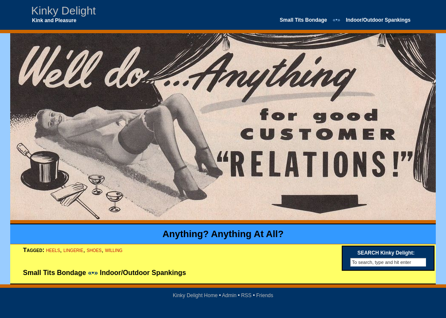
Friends (264, 295)
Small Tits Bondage (303, 20)
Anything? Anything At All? (223, 234)
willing (114, 249)
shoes (94, 249)
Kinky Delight (63, 10)
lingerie (73, 249)
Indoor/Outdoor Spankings (378, 20)
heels (53, 249)
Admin (229, 295)
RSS (246, 295)
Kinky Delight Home (195, 295)
